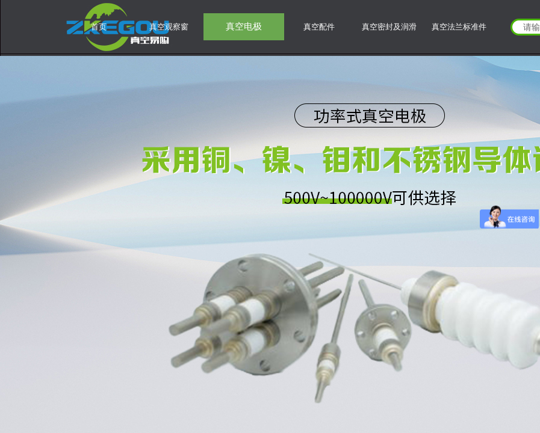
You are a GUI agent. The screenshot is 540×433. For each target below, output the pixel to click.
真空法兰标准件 (459, 26)
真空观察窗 (168, 26)
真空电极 (244, 26)
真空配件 (319, 26)
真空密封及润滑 (389, 26)
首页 (99, 26)
